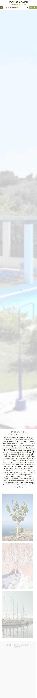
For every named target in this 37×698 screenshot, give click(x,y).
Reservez (33, 7)
